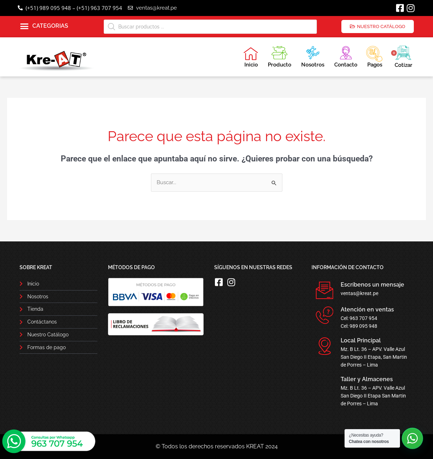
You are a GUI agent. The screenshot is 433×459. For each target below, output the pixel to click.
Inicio (251, 57)
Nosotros (312, 55)
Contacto (345, 55)
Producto (279, 55)
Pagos (374, 56)
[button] (44, 26)
